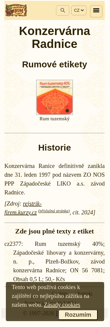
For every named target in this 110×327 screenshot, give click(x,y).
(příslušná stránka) (54, 211)
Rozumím (78, 314)
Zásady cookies (62, 304)
